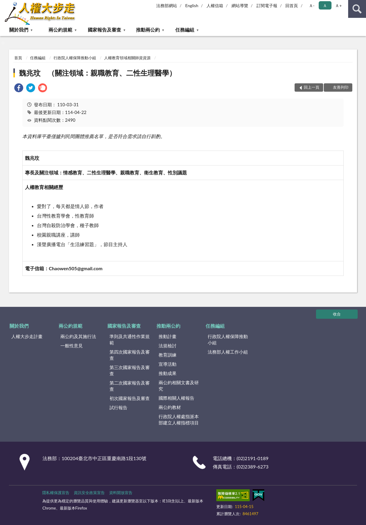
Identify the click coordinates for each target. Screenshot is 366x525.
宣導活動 (167, 364)
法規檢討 (167, 345)
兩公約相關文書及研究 (179, 385)
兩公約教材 (170, 407)
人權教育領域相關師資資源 (127, 57)
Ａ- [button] (312, 5)
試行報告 (118, 407)
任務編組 (184, 29)
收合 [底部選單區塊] (337, 314)
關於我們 (18, 29)
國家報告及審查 (104, 29)
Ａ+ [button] (338, 5)
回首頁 (291, 5)
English (191, 5)
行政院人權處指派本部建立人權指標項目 (179, 419)
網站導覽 (240, 5)
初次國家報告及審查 (130, 398)
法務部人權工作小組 (228, 351)
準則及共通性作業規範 (130, 339)
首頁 (18, 57)
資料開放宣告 (120, 492)
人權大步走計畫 (27, 336)
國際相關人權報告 (176, 398)
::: (4, 4)
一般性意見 (71, 345)
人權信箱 (215, 5)
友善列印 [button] (340, 87)
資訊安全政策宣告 (89, 492)
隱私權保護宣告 (55, 492)
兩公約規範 (60, 29)
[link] (18, 88)
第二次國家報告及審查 (130, 386)
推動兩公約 (148, 29)
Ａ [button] (325, 5)
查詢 (357, 9)
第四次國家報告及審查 (130, 355)
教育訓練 (167, 354)
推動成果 (167, 373)
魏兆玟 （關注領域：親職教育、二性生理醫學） (97, 72)
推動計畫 (167, 336)
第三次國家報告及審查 (130, 370)
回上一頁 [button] (311, 87)
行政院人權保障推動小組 (75, 57)
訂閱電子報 (266, 5)
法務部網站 (166, 5)
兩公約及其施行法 (78, 336)
